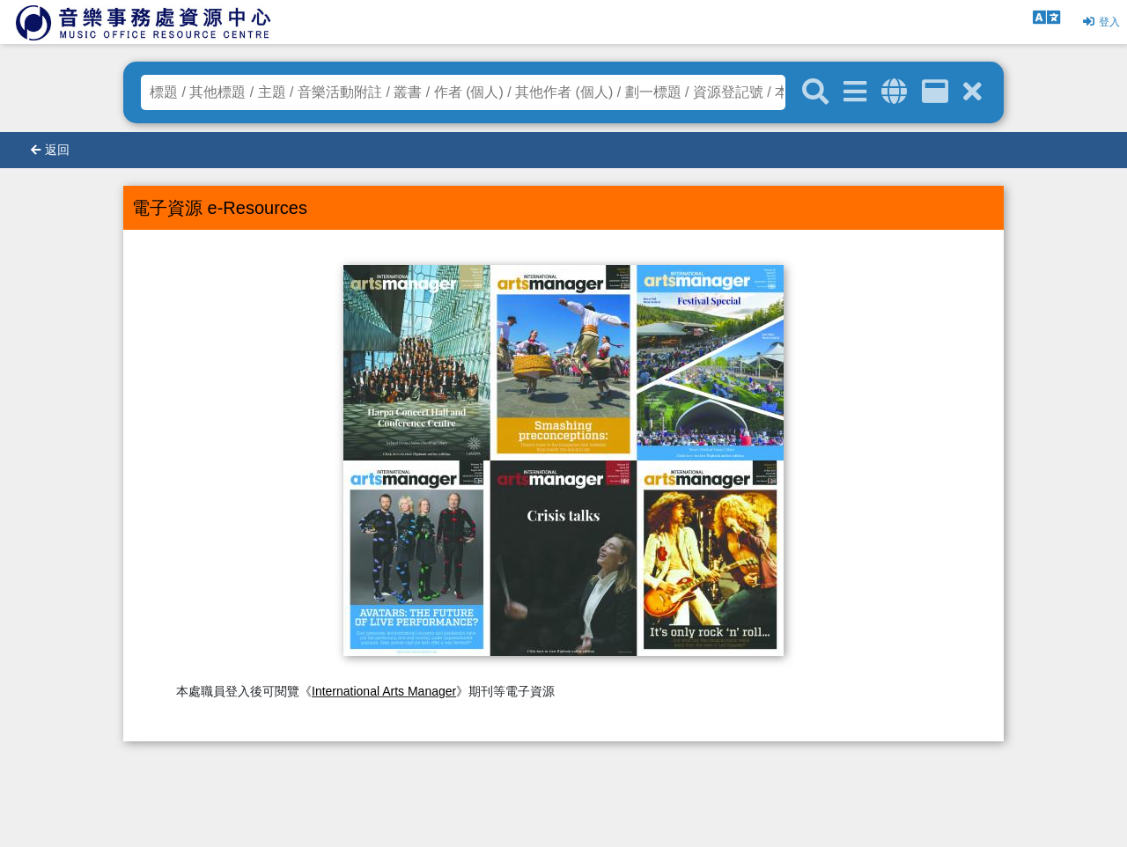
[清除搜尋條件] (972, 92)
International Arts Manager (384, 691)
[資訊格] (935, 92)
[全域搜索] (894, 92)
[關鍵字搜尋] (815, 92)
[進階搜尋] (855, 92)
